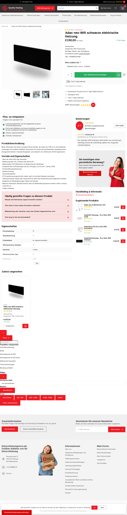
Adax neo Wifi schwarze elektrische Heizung (26, 26)
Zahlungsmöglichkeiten (73, 466)
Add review (120, 126)
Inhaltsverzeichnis (71, 476)
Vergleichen (10, 326)
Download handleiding (85, 195)
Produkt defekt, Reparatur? (74, 486)
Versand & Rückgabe (72, 469)
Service (8, 473)
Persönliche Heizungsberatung (76, 489)
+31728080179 (11, 467)
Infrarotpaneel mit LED (8, 354)
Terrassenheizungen (7, 364)
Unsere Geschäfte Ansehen (33, 429)
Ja (94, 507)
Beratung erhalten (6, 368)
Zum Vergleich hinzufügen (73, 86)
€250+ (60, 398)
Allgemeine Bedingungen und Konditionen (75, 454)
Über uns (68, 449)
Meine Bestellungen (104, 453)
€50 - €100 (33, 398)
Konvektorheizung (80, 15)
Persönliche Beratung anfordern (16, 512)
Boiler (2, 351)
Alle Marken (7, 390)
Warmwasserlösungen (98, 15)
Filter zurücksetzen (10, 403)
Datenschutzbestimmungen (74, 462)
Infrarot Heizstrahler (52, 15)
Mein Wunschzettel (104, 456)
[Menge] (19, 326)
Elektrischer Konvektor (8, 361)
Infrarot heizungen (33, 15)
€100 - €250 (47, 398)
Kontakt (68, 493)
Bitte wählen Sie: (73, 62)
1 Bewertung (79, 30)
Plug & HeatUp (116, 15)
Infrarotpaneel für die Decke (10, 358)
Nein (102, 507)
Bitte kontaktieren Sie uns (90, 173)
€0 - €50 (20, 398)
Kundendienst (63, 21)
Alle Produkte (102, 463)
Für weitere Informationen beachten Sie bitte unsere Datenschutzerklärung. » (64, 511)
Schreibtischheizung (7, 347)
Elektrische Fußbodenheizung (12, 15)
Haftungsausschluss (72, 459)
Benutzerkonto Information (106, 449)
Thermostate (66, 15)
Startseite (5, 26)
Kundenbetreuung (71, 473)
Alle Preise (7, 398)
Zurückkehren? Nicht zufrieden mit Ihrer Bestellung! (79, 481)
